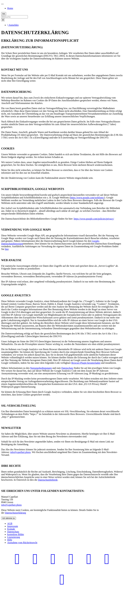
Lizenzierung (13, 537)
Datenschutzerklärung (15, 512)
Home (10, 8)
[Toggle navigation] (2, 4)
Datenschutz (67, 368)
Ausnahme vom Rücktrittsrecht (22, 542)
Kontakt (11, 529)
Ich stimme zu (8, 518)
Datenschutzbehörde (48, 480)
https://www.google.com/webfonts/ (87, 197)
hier (6, 249)
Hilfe (9, 540)
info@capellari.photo (20, 452)
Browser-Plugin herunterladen (85, 363)
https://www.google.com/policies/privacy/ (94, 218)
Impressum (12, 526)
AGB (9, 523)
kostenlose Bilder (15, 534)
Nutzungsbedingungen (41, 368)
